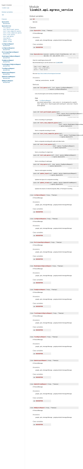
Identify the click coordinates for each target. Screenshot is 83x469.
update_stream (7, 41)
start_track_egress (9, 34)
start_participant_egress (11, 29)
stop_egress (6, 38)
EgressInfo (5, 22)
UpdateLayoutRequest (8, 72)
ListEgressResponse (8, 48)
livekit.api (5, 8)
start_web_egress (8, 36)
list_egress (6, 27)
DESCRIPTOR (6, 23)
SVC (3, 15)
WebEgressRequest (7, 80)
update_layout (7, 39)
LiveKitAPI (59, 62)
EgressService (6, 26)
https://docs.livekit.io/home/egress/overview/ (49, 73)
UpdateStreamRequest (8, 76)
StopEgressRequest (8, 60)
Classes (4, 19)
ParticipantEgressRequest (10, 52)
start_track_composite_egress (12, 33)
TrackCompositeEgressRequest (11, 64)
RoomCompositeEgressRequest (11, 56)
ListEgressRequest (45, 100)
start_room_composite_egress (12, 31)
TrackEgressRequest (8, 68)
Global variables (7, 12)
